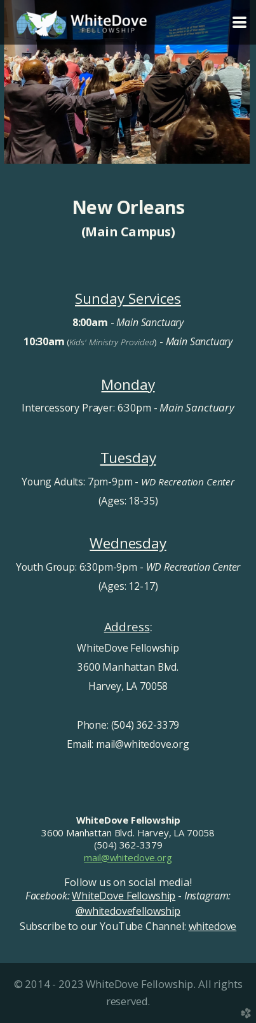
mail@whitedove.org (128, 857)
